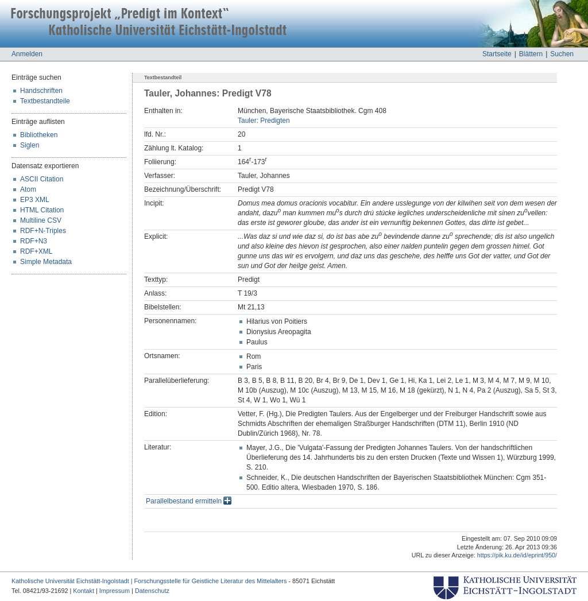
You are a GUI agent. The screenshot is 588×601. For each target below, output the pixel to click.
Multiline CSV (40, 220)
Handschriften (41, 91)
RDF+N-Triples (43, 231)
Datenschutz (152, 590)
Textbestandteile (45, 101)
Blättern (531, 54)
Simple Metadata (46, 262)
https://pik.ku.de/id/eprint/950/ (517, 555)
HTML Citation (42, 210)
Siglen (29, 145)
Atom (28, 189)
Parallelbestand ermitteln (188, 501)
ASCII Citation (41, 179)
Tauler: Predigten (264, 121)
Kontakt (83, 590)
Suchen (562, 54)
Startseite (497, 54)
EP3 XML (34, 200)
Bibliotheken (38, 135)
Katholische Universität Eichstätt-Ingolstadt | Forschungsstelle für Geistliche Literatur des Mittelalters (149, 580)
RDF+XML (36, 251)
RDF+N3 (33, 241)
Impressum (114, 590)
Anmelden (26, 54)
